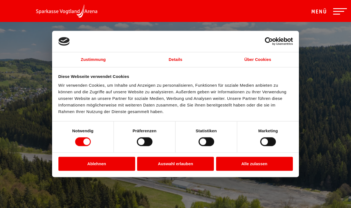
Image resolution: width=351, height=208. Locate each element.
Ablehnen (96, 163)
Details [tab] (175, 59)
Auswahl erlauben (175, 163)
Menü (319, 12)
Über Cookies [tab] (257, 59)
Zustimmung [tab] (93, 59)
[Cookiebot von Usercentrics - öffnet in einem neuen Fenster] (269, 41)
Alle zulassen (254, 163)
